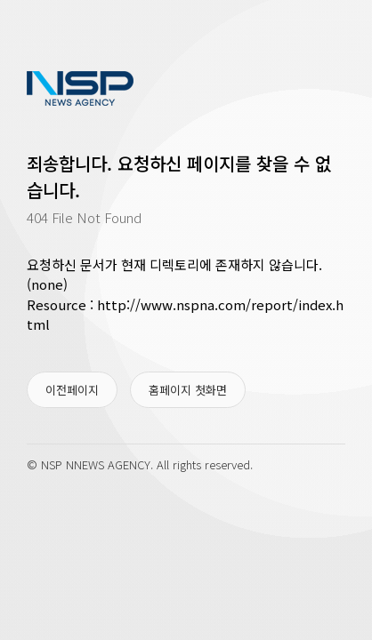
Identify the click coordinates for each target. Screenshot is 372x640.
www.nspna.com (80, 88)
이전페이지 (72, 389)
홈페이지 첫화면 (188, 389)
